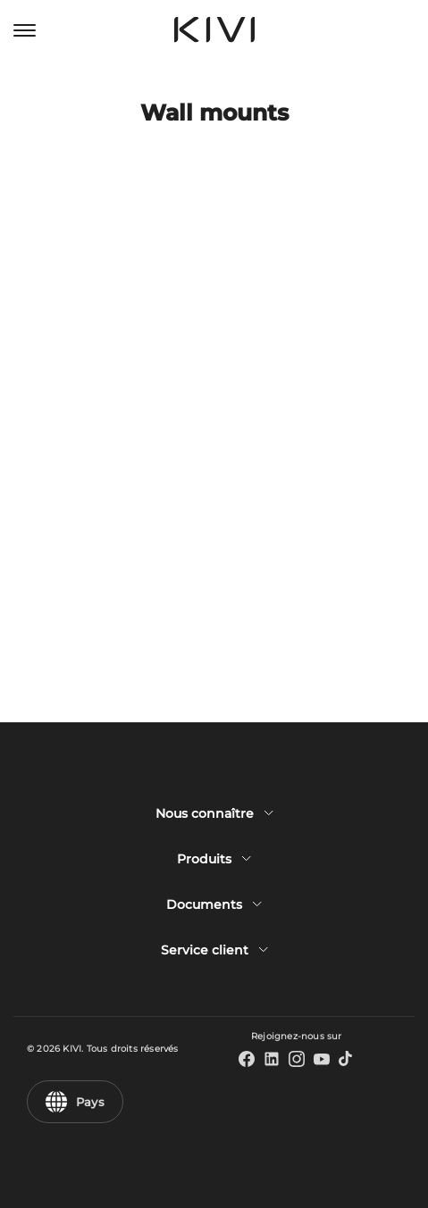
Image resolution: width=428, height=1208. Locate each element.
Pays (75, 1101)
